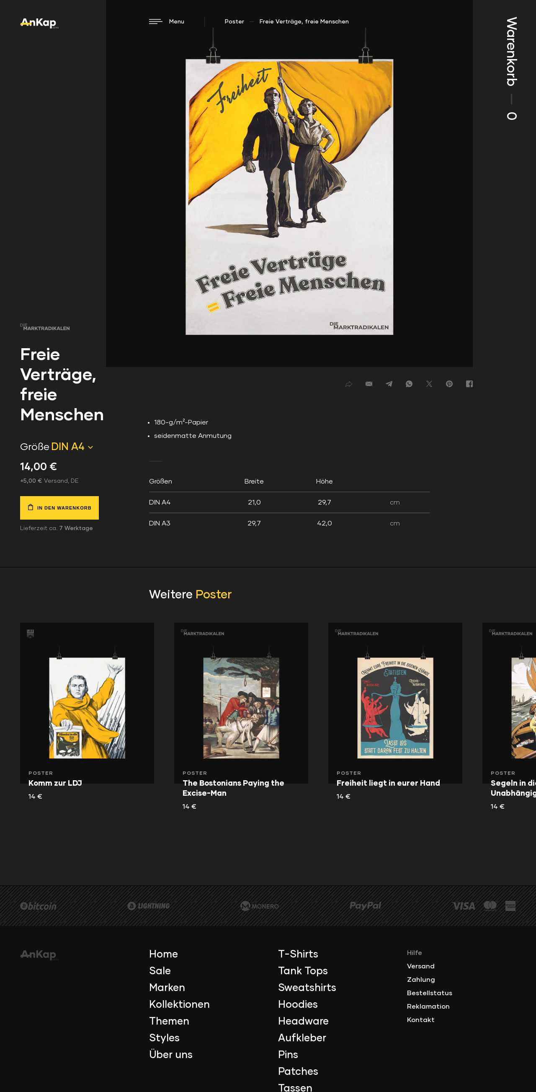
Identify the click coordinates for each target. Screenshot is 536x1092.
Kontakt (421, 1020)
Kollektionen (179, 1005)
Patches (298, 1072)
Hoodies (298, 1005)
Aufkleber (302, 1038)
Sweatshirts (307, 988)
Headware (303, 1022)
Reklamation (428, 1006)
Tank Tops (303, 971)
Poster (234, 22)
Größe (34, 447)
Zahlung (421, 979)
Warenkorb (511, 68)
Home (163, 955)
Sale (160, 971)
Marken (167, 988)
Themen (169, 1022)
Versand (421, 966)
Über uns (171, 1055)
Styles (164, 1038)
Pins (288, 1055)
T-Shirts (298, 955)
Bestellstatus (429, 993)
